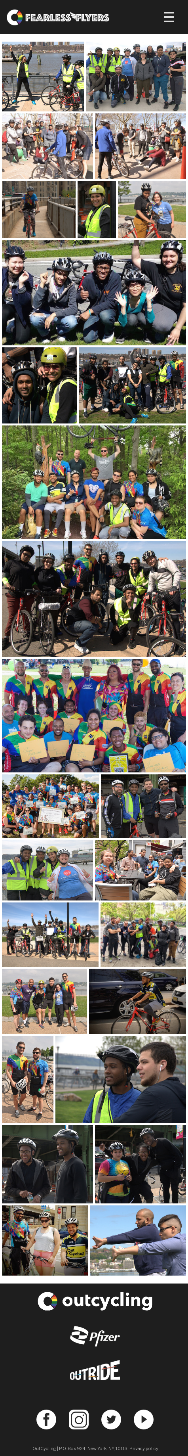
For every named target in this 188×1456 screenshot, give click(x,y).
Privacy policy (143, 1448)
